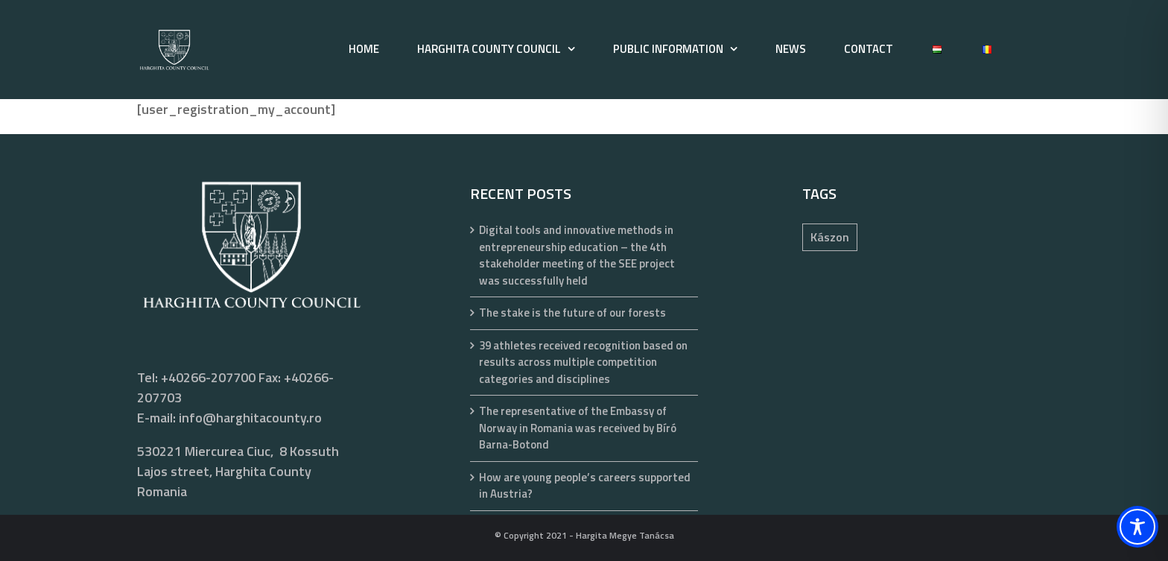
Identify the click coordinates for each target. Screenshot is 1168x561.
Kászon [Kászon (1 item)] (829, 237)
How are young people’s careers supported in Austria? (585, 486)
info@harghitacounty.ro (250, 418)
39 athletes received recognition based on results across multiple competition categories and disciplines (583, 362)
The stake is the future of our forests (572, 313)
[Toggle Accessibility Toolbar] (1137, 526)
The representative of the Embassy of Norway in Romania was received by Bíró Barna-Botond (577, 428)
